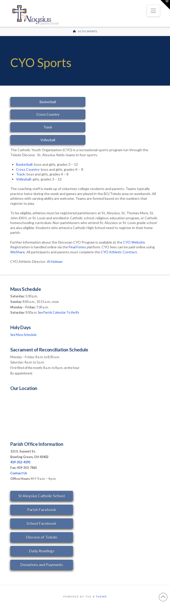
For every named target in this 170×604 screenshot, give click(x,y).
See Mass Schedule (23, 335)
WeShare (17, 252)
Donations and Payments (41, 564)
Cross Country (27, 169)
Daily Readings (41, 550)
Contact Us (18, 473)
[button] (153, 11)
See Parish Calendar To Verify (58, 312)
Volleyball (23, 179)
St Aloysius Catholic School (41, 495)
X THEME (100, 596)
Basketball (24, 164)
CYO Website (134, 242)
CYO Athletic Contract (119, 252)
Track (20, 174)
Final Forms (77, 247)
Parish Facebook (41, 509)
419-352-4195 (20, 462)
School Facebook (41, 523)
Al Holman (55, 261)
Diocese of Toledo (41, 537)
